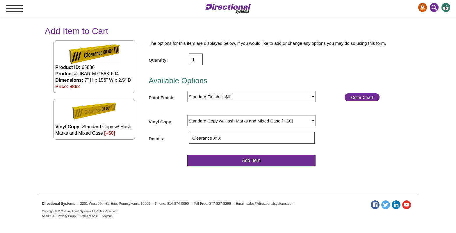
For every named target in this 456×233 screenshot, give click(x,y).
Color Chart (362, 97)
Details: (156, 138)
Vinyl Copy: (160, 121)
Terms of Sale (89, 216)
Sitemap (107, 216)
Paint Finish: (162, 97)
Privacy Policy (67, 216)
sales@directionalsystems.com (270, 204)
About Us (48, 216)
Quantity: (158, 60)
